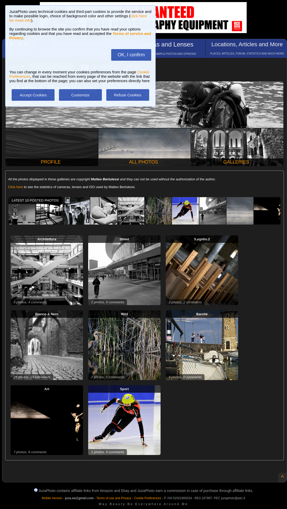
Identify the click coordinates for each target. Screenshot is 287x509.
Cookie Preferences (147, 498)
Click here (15, 187)
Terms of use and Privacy (113, 498)
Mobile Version (52, 498)
